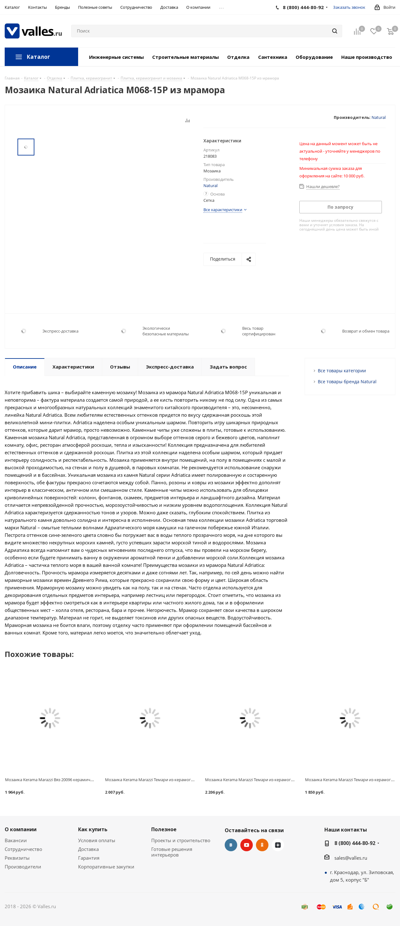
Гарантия (88, 858)
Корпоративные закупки (106, 866)
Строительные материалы (185, 57)
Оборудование (314, 57)
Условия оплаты (96, 840)
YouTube (246, 845)
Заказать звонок (349, 7)
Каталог (38, 56)
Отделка (238, 57)
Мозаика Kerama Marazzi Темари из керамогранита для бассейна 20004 (274, 779)
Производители (23, 866)
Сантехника (272, 57)
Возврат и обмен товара (365, 330)
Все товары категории (342, 371)
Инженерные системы (116, 57)
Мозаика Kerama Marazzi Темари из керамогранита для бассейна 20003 (174, 779)
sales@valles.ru (350, 858)
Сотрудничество (23, 849)
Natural (379, 117)
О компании (21, 829)
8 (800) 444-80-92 (354, 843)
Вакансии (16, 840)
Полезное (164, 829)
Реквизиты (17, 858)
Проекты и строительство (180, 840)
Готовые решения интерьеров (171, 852)
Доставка (88, 849)
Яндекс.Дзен (278, 845)
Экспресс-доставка (60, 330)
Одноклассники (262, 845)
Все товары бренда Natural (347, 381)
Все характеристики (222, 209)
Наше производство (366, 57)
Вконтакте (231, 845)
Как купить (93, 829)
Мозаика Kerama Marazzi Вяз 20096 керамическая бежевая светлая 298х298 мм (81, 779)
